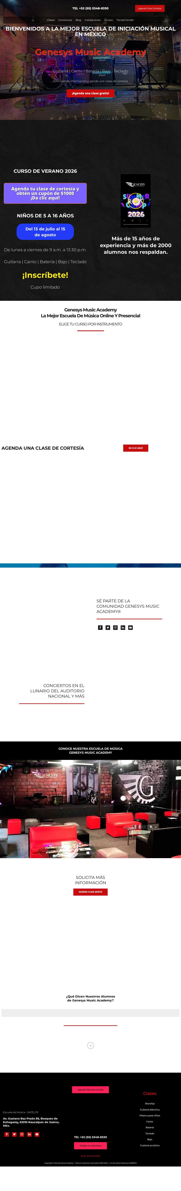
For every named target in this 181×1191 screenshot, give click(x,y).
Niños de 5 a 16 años (45, 223)
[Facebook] (100, 651)
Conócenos (65, 20)
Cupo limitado (45, 305)
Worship (150, 1127)
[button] (135, 209)
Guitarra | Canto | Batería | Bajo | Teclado (45, 277)
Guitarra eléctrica (150, 1133)
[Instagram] (115, 651)
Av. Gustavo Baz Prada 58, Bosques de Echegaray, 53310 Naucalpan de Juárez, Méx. (31, 1146)
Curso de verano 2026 (45, 171)
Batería (150, 1151)
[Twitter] (108, 651)
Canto (149, 1145)
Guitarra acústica (150, 1169)
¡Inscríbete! (45, 293)
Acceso (108, 20)
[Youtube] (130, 651)
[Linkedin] (123, 651)
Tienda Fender (125, 20)
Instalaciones (93, 20)
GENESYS (133, 1187)
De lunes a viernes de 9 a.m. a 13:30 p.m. (45, 260)
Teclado (149, 1157)
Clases (51, 20)
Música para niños (150, 1139)
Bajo (149, 1163)
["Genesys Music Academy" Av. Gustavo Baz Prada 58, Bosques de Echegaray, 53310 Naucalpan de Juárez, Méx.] (90, 1139)
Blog (78, 20)
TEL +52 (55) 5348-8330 (90, 8)
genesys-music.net (90, 310)
